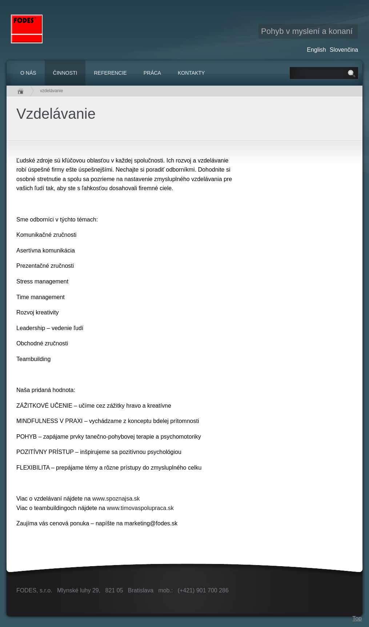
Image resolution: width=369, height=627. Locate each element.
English (316, 50)
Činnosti (65, 73)
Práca (152, 73)
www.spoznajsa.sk (116, 498)
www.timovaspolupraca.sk (140, 508)
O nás (28, 73)
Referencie (110, 73)
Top (357, 618)
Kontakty (191, 73)
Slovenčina (344, 50)
